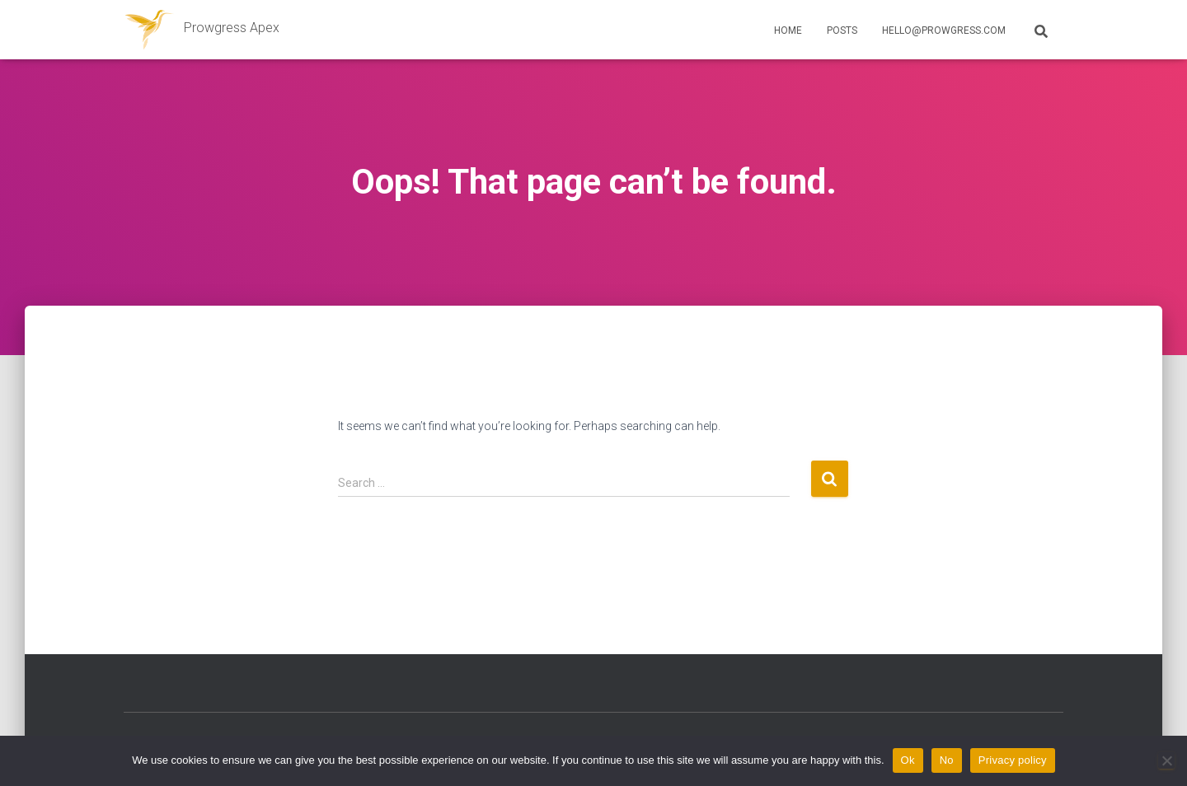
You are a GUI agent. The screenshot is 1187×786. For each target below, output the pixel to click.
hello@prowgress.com (944, 30)
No (947, 760)
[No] (1166, 760)
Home (788, 30)
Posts (842, 30)
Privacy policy (1012, 760)
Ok (908, 760)
